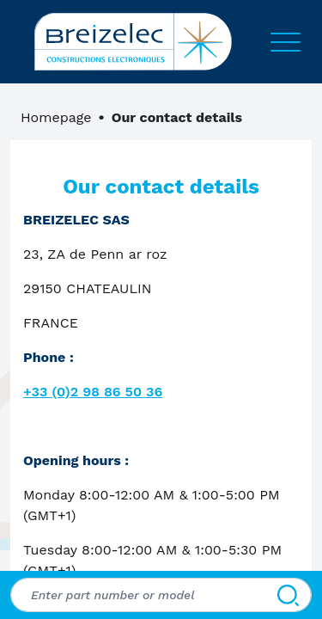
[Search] (288, 595)
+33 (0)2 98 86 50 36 (92, 391)
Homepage (56, 117)
